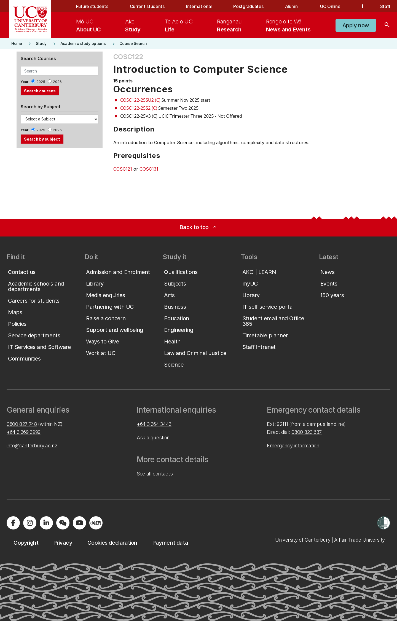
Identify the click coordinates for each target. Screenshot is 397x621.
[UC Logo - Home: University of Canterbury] (30, 19)
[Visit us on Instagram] (29, 522)
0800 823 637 (306, 432)
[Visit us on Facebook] (13, 522)
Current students (147, 6)
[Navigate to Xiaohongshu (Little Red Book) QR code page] (96, 522)
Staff (385, 6)
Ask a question (153, 437)
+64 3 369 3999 (24, 432)
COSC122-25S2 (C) (138, 108)
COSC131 (149, 169)
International (199, 6)
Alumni (292, 6)
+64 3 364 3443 (154, 424)
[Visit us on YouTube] (79, 522)
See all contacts (155, 474)
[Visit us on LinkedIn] (46, 522)
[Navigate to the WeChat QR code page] (62, 522)
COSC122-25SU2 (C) (140, 100)
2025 (40, 82)
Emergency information (293, 445)
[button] (356, 25)
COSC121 (122, 169)
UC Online (330, 6)
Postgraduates (248, 6)
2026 (57, 82)
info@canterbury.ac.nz (32, 445)
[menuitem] (88, 25)
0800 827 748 (22, 424)
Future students (92, 6)
